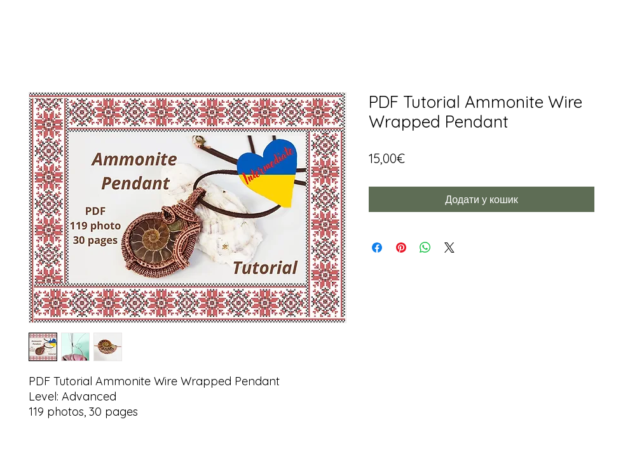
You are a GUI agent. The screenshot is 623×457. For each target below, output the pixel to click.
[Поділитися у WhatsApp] (425, 247)
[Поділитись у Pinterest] (401, 247)
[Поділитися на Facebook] (377, 247)
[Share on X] (449, 247)
